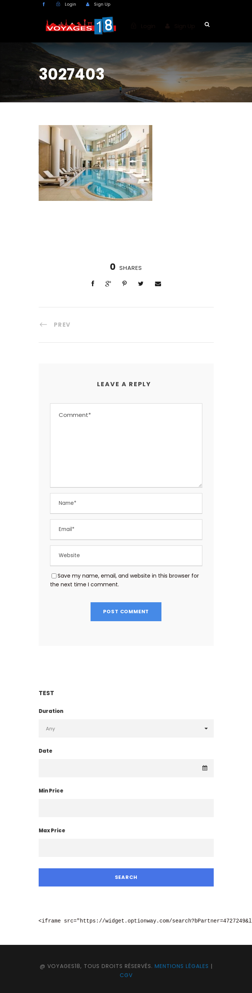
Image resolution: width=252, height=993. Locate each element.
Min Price (51, 790)
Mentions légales (182, 966)
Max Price (52, 830)
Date (45, 751)
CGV (126, 975)
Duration (51, 711)
